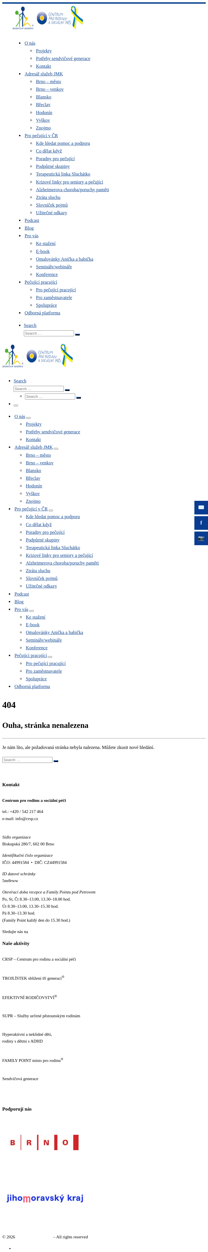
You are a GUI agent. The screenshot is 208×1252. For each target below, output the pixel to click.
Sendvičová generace (34, 1237)
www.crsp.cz (13, 825)
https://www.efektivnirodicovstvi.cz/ (33, 1004)
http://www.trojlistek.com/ (24, 985)
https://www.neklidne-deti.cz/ (27, 1048)
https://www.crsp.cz (19, 966)
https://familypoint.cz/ (21, 1067)
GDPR (8, 1097)
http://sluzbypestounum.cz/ (25, 1023)
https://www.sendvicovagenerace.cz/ (33, 1086)
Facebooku (38, 931)
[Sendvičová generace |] (47, 30)
